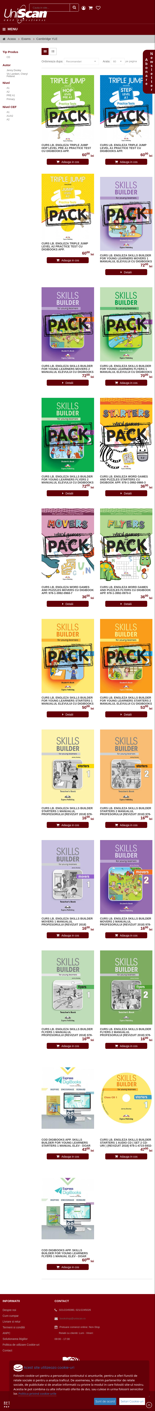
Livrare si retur (11, 1321)
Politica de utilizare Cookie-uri (21, 1344)
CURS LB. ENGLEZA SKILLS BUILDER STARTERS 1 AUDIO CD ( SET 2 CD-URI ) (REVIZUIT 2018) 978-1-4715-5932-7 (126, 1142)
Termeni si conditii (14, 1327)
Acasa (11, 38)
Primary (11, 99)
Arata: (106, 61)
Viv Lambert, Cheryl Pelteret (17, 75)
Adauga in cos (70, 162)
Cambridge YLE (47, 38)
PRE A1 (11, 95)
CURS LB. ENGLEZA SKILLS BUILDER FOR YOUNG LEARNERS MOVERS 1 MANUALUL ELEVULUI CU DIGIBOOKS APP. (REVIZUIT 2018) (126, 258)
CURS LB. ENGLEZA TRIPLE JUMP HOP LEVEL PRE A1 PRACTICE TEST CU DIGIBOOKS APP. (66, 148)
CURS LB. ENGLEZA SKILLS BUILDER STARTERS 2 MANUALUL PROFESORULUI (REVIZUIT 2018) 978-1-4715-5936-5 (125, 811)
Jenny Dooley (14, 70)
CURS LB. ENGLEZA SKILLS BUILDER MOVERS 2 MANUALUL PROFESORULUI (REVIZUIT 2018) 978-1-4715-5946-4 (125, 921)
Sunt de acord (105, 1401)
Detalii (128, 272)
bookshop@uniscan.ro (73, 1318)
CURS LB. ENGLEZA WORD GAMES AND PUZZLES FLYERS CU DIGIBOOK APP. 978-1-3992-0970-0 (125, 590)
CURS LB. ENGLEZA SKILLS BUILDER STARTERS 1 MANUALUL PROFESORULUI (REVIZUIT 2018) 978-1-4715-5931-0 (67, 811)
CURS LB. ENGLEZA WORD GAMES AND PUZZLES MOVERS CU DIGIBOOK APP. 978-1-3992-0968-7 (68, 590)
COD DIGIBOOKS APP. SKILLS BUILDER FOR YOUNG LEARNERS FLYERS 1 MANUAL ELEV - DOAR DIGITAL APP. (65, 1253)
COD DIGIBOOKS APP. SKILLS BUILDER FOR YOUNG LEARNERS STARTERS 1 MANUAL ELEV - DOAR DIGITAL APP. (66, 1142)
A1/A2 (10, 116)
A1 (8, 88)
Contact (7, 1350)
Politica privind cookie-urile (37, 1393)
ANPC (6, 1333)
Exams (26, 38)
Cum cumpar (11, 1315)
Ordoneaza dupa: (52, 61)
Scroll (149, 1405)
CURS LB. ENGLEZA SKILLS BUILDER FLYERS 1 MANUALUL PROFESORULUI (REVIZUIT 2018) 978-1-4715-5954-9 (67, 1032)
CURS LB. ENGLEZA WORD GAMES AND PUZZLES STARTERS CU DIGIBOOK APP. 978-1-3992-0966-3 (124, 479)
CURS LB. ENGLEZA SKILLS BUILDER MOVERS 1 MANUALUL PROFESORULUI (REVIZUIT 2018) (67, 921)
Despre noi (9, 1310)
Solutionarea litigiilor (15, 1338)
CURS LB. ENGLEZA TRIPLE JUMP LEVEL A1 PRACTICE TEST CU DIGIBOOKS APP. (123, 148)
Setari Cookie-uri (132, 1401)
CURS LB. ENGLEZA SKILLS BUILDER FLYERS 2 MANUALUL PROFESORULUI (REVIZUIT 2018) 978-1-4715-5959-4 (125, 1032)
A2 (8, 92)
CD (8, 57)
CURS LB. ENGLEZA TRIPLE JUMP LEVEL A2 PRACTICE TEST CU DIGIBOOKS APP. (65, 246)
